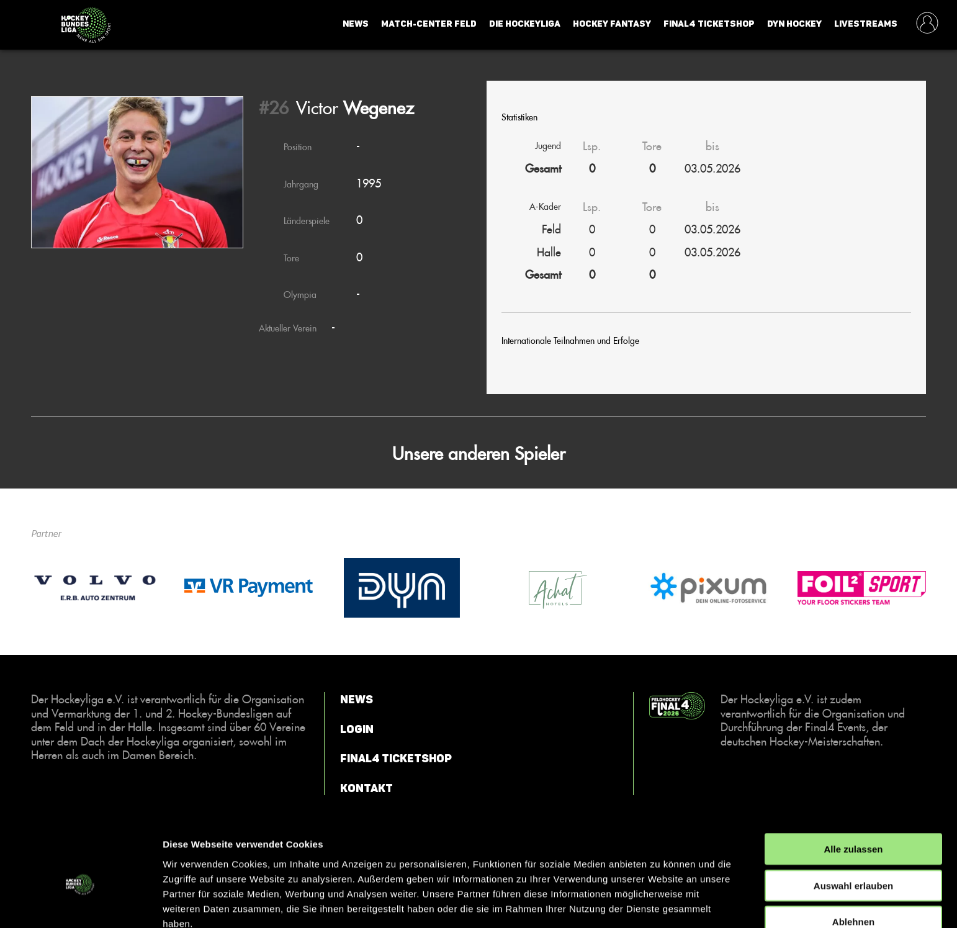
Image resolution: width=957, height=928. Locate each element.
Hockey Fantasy (612, 24)
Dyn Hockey (794, 24)
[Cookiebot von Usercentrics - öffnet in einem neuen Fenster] (80, 903)
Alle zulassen (853, 789)
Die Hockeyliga (524, 24)
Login (357, 729)
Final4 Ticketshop (709, 24)
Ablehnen (853, 862)
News (356, 24)
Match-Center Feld (429, 24)
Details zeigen (660, 903)
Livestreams (865, 24)
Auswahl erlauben (853, 826)
